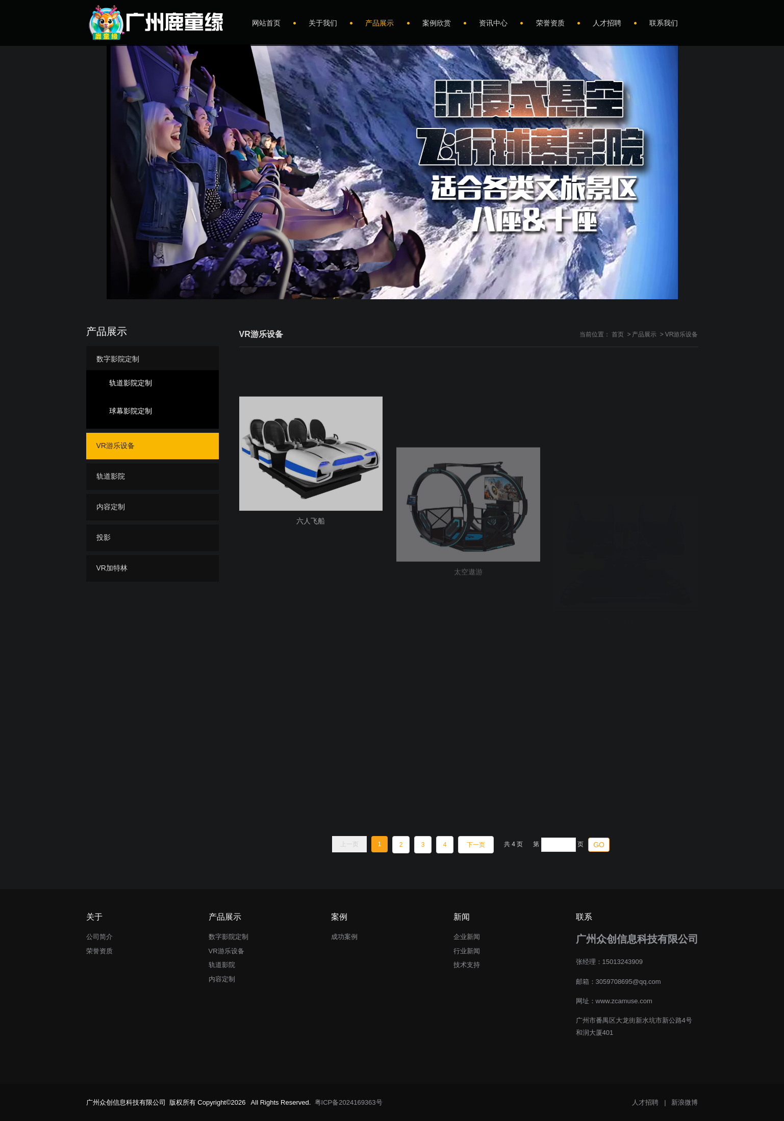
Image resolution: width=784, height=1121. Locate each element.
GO (598, 845)
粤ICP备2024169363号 (349, 1102)
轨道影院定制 (130, 383)
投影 (103, 537)
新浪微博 (684, 1102)
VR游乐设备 (681, 334)
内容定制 (110, 507)
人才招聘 (645, 1102)
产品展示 (644, 334)
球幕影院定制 (130, 411)
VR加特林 (112, 568)
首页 (618, 334)
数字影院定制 (117, 359)
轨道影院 (110, 476)
